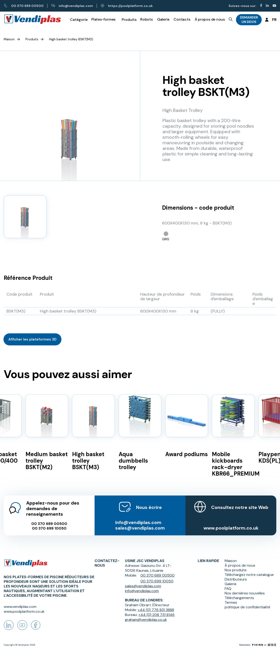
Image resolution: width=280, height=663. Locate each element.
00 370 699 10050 (49, 528)
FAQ (228, 588)
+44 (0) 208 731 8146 (156, 614)
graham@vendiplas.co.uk (146, 619)
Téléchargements (239, 598)
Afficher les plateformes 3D (32, 339)
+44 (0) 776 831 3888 (156, 609)
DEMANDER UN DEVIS (249, 19)
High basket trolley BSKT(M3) (71, 39)
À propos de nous (210, 19)
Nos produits (236, 570)
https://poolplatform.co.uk (127, 6)
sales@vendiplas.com (140, 528)
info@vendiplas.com (72, 6)
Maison (9, 39)
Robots (146, 19)
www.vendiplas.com (20, 606)
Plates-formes (103, 19)
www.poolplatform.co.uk (231, 528)
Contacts (182, 19)
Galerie (163, 19)
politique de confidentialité (247, 607)
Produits (31, 39)
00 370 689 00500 (24, 6)
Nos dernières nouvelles (245, 593)
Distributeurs (236, 579)
